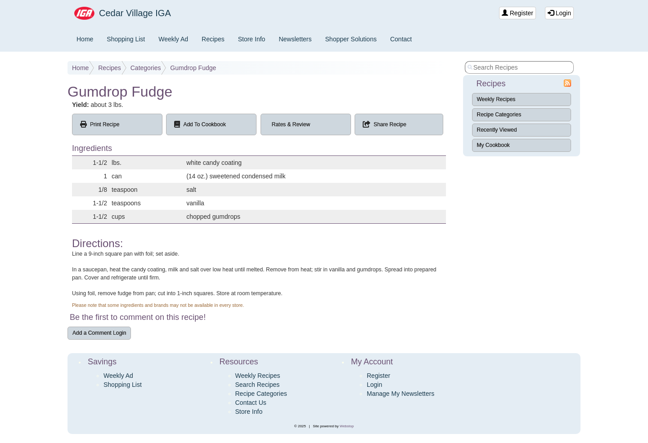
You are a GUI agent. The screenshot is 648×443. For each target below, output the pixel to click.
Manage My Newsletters (400, 393)
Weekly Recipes (496, 99)
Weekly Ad (173, 39)
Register (517, 13)
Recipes (213, 39)
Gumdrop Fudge (193, 67)
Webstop (347, 426)
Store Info (252, 39)
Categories (145, 67)
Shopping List (126, 39)
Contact (401, 39)
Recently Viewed (497, 130)
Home (84, 39)
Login (559, 13)
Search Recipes (257, 384)
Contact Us (250, 402)
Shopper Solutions (351, 39)
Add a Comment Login (99, 333)
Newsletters (295, 39)
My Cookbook (493, 145)
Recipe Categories (499, 114)
